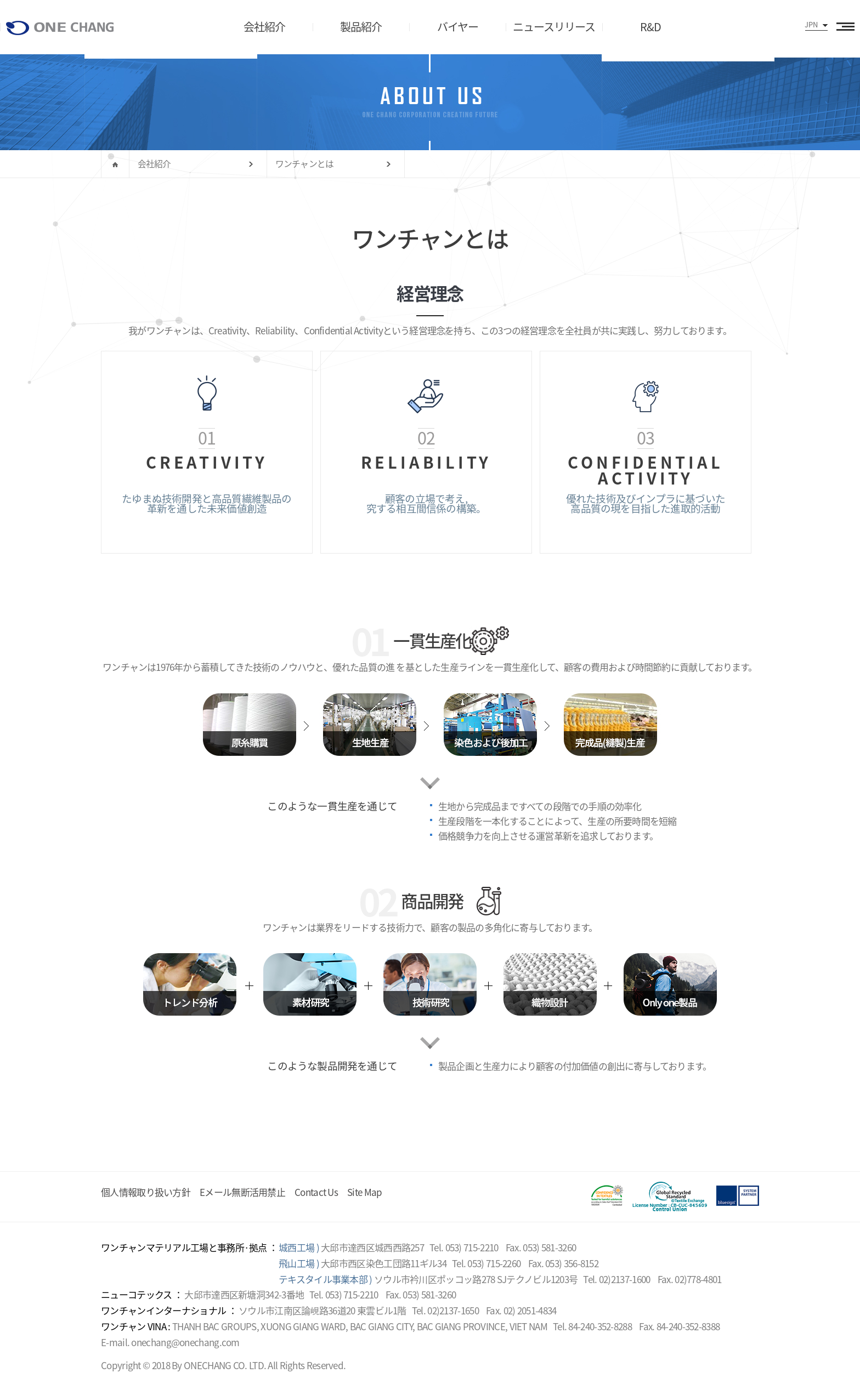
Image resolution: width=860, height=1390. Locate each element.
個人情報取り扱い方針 (145, 1192)
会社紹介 (154, 163)
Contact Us (316, 1192)
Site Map (364, 1192)
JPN (811, 24)
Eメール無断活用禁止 (242, 1192)
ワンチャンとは (304, 163)
